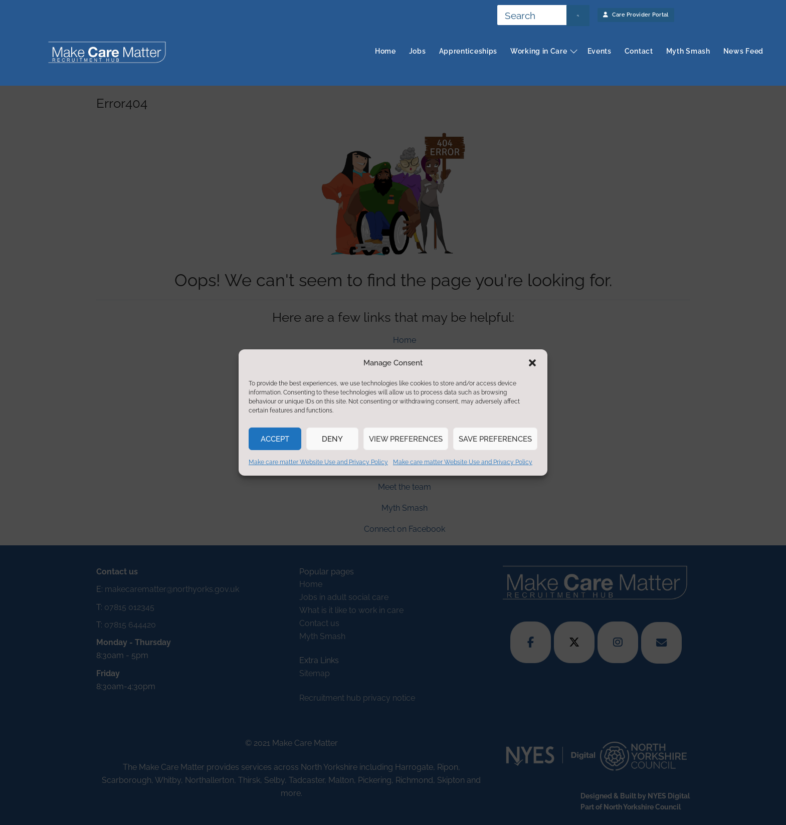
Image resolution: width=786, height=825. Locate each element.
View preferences (406, 439)
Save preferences (495, 439)
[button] (532, 363)
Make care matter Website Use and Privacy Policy (318, 462)
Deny (332, 439)
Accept (275, 439)
